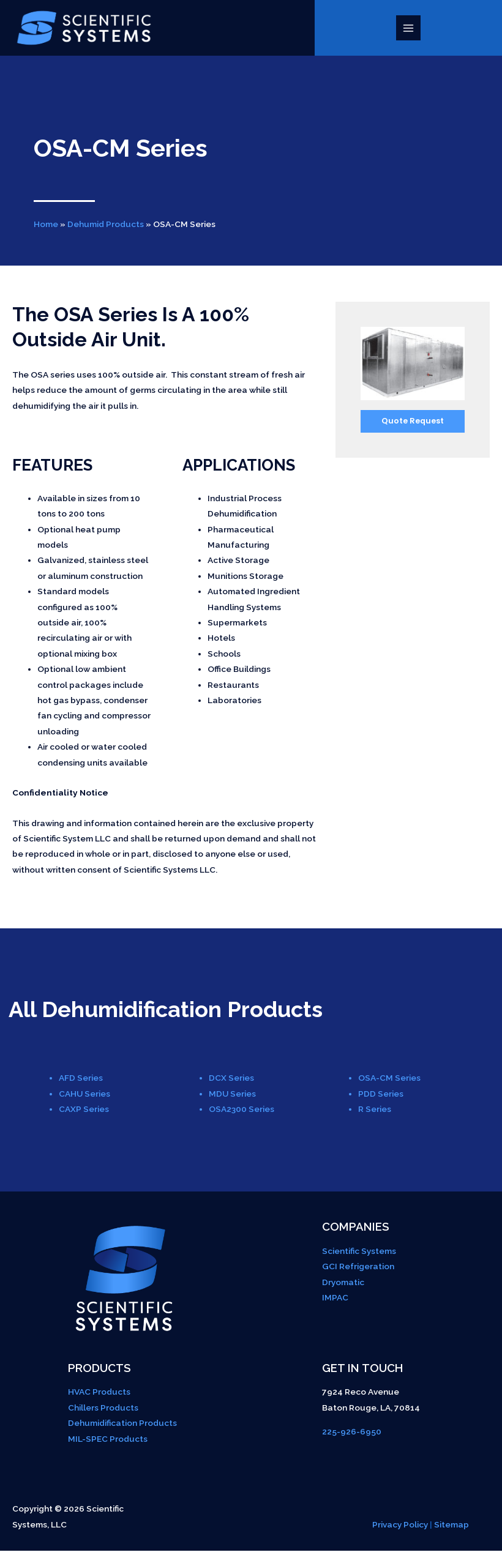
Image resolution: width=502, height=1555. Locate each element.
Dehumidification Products (122, 1427)
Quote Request (412, 425)
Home (46, 228)
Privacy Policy (400, 1528)
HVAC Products (99, 1396)
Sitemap (451, 1528)
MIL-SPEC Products (108, 1442)
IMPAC (335, 1302)
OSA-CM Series (389, 1082)
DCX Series (231, 1082)
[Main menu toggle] (411, 30)
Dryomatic (343, 1286)
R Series (374, 1113)
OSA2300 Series (241, 1113)
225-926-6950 (351, 1436)
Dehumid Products (105, 228)
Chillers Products (103, 1412)
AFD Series (81, 1082)
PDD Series (380, 1098)
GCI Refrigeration (358, 1270)
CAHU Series (84, 1098)
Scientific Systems (359, 1255)
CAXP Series (84, 1113)
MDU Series (232, 1098)
